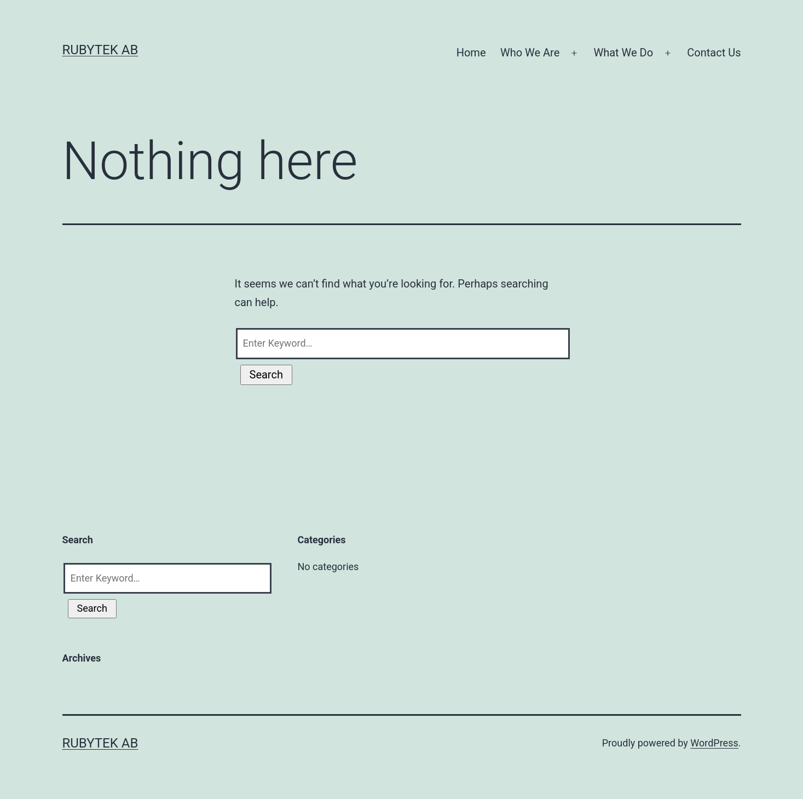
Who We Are (529, 52)
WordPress (714, 743)
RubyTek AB (100, 50)
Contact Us (714, 52)
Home (471, 52)
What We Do (623, 52)
